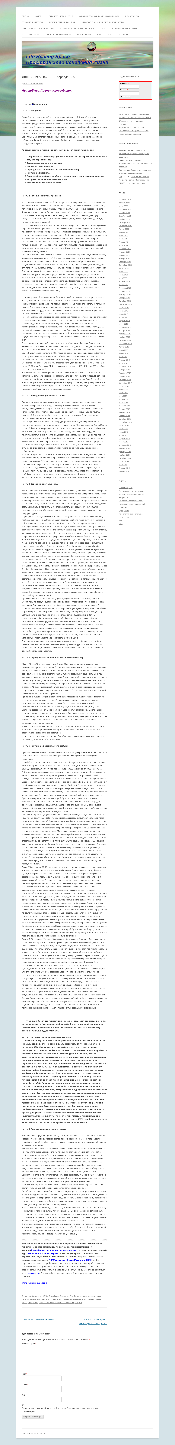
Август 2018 (124, 347)
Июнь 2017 (123, 392)
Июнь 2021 (123, 235)
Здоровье (52, 1299)
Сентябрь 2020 (125, 265)
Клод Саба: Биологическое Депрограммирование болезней (135, 163)
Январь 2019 (124, 330)
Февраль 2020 (125, 288)
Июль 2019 (123, 311)
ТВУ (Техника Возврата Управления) (38, 28)
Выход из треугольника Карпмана (134, 114)
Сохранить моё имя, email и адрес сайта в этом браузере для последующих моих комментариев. (60, 1410)
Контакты (123, 34)
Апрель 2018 (124, 360)
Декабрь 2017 (125, 373)
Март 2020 (123, 284)
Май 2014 (123, 464)
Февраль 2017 (125, 406)
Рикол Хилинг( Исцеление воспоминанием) (54, 1250)
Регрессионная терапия (32, 22)
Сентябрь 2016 (125, 422)
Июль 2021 (123, 232)
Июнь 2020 (123, 275)
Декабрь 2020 (125, 255)
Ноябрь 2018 (124, 337)
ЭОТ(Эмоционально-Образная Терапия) (78, 28)
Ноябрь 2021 (124, 219)
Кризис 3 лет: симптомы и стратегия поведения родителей (134, 153)
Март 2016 (123, 442)
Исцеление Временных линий (62, 22)
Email (25, 1384)
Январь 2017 (124, 409)
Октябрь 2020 (125, 261)
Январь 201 (124, 471)
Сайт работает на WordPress (33, 1433)
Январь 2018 (124, 370)
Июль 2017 (123, 389)
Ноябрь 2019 (124, 297)
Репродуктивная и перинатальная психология (102, 22)
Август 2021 (124, 229)
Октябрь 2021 (125, 222)
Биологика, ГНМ (66, 1296)
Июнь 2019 (123, 314)
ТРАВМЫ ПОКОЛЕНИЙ (140, 176)
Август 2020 (124, 268)
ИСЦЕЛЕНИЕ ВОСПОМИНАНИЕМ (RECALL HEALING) (99, 16)
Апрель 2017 (124, 399)
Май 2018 (123, 356)
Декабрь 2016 (125, 412)
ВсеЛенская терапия (31, 34)
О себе (38, 16)
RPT (103, 28)
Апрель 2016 (124, 438)
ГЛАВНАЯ (25, 16)
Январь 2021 (124, 252)
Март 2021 (123, 245)
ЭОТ (80, 1302)
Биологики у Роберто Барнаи (43, 1253)
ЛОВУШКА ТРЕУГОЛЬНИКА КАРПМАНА (135, 117)
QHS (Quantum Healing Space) (124, 28)
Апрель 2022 (124, 203)
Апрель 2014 (124, 468)
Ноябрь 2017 (124, 376)
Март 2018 (123, 363)
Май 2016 (123, 435)
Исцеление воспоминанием (69, 1299)
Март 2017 (123, 402)
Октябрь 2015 (125, 458)
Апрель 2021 (124, 242)
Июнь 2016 (123, 432)
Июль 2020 (123, 271)
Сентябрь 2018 (125, 343)
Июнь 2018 (123, 353)
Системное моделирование (58, 34)
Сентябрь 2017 (125, 383)
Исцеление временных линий (132, 504)
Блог (110, 34)
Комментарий (29, 1343)
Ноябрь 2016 (124, 415)
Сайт (24, 1395)
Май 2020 (123, 278)
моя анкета (33, 1273)
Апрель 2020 (124, 281)
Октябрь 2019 (125, 301)
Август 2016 (124, 425)
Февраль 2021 (125, 248)
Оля (120, 170)
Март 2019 (123, 324)
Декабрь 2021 (125, 216)
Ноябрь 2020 (124, 258)
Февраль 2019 (125, 327)
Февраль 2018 (125, 366)
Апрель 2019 (124, 320)
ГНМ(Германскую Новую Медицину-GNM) (70, 1260)
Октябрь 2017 (125, 379)
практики (123, 507)
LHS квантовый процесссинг (60, 16)
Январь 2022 (124, 212)
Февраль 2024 (125, 199)
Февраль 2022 (125, 209)
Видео (99, 34)
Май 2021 (123, 239)
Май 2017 (123, 396)
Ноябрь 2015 (124, 455)
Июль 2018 (123, 350)
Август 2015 (124, 461)
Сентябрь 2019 (125, 304)
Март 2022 (123, 206)
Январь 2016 (124, 448)
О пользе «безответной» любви (38, 1319)
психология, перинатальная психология (56, 1302)
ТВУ (76, 1302)
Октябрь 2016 (125, 419)
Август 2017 (124, 386)
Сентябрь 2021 (125, 225)
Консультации (84, 34)
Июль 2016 (123, 428)
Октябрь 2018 (125, 340)
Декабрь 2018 (125, 333)
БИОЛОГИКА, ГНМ (132, 16)
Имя (24, 1374)
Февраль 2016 (125, 445)
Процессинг (33, 1302)
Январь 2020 (124, 291)
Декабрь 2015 (125, 451)
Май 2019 (123, 317)
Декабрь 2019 (125, 294)
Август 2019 (124, 307)
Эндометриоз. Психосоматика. (132, 127)
